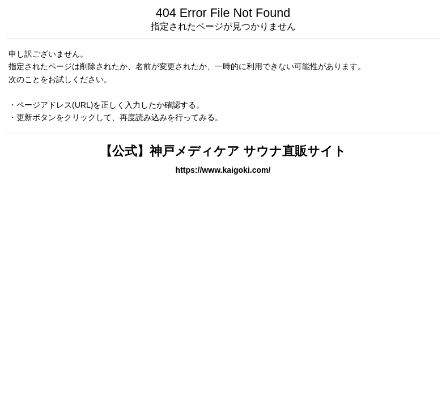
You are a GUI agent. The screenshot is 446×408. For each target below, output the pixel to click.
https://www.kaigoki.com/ (223, 170)
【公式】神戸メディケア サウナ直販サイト (229, 151)
